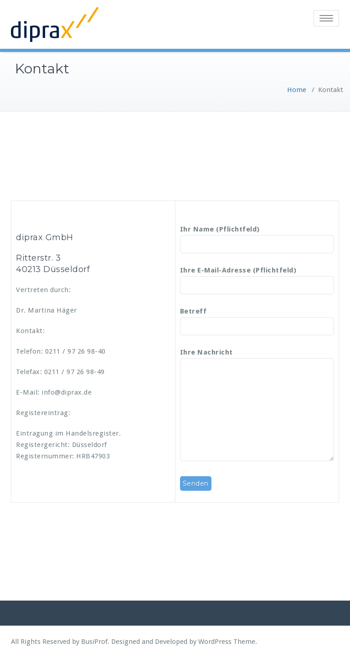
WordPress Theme (226, 641)
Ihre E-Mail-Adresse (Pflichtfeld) (257, 278)
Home (296, 90)
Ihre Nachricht (257, 405)
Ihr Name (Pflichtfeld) (257, 237)
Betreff (257, 319)
